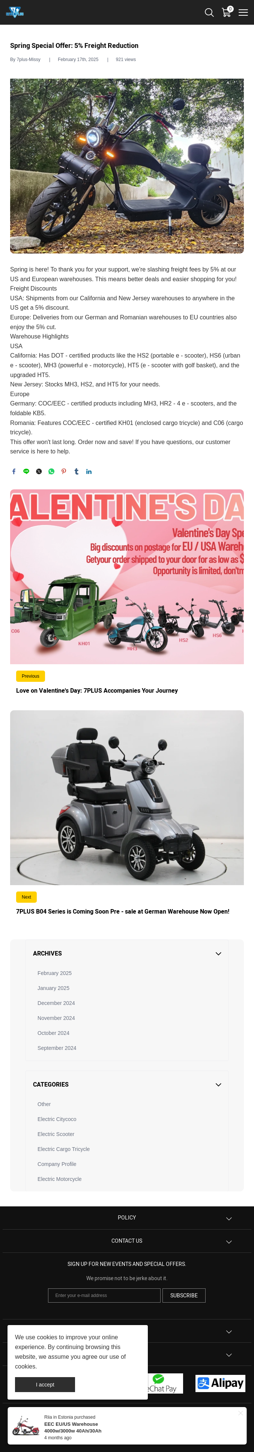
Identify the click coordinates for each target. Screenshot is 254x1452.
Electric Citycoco (57, 1119)
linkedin (89, 471)
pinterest (64, 471)
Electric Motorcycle (59, 1179)
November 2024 (56, 1018)
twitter (39, 471)
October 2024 (53, 1033)
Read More (127, 596)
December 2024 (56, 1003)
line (26, 471)
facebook (14, 471)
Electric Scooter (56, 1134)
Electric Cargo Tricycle (64, 1149)
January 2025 (53, 988)
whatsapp (51, 471)
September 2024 (57, 1048)
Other (44, 1104)
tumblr (76, 471)
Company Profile (57, 1164)
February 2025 (55, 973)
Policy (127, 1218)
